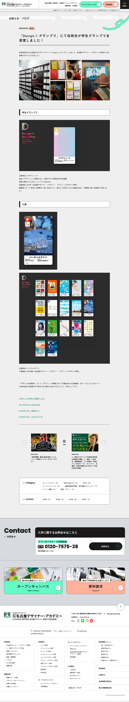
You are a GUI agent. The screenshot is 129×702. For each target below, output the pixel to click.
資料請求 (102, 668)
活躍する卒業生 (11, 683)
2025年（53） (60, 499)
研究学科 (43, 669)
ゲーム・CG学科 (46, 651)
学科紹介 (41, 642)
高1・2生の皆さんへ (107, 645)
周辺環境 (73, 657)
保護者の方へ (105, 657)
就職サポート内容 (12, 677)
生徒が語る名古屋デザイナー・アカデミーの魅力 (80, 653)
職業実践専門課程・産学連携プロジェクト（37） (81, 486)
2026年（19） (47, 499)
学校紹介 (7, 642)
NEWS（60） (87, 483)
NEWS (32, 28)
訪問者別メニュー (105, 642)
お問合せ (102, 675)
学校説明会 (44, 686)
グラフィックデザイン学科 (49, 660)
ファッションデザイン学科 (49, 666)
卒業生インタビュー (12, 687)
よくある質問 (10, 663)
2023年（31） (86, 499)
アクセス (9, 660)
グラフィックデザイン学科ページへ (32, 398)
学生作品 (43, 672)
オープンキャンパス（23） (52, 486)
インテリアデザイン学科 (48, 657)
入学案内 (71, 666)
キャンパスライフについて (78, 646)
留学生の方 (104, 654)
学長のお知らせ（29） (71, 483)
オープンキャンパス (45, 680)
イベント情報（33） (49, 489)
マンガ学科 (44, 645)
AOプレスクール (75, 678)
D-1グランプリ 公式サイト (29, 410)
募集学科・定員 (75, 673)
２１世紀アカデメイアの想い (15, 648)
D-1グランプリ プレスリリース (31, 417)
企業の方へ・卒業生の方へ (109, 660)
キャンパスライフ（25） (51, 483)
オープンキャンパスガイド (49, 683)
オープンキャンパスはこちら (29, 404)
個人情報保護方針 (105, 688)
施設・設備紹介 (11, 657)
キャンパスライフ (74, 642)
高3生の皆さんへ (106, 648)
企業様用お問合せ (105, 681)
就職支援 (7, 674)
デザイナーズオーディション (15, 680)
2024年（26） (73, 499)
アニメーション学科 (47, 648)
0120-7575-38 (84, 617)
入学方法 (73, 670)
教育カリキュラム (12, 651)
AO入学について (75, 675)
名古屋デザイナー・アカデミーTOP (62, 10)
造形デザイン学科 (46, 663)
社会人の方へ (105, 651)
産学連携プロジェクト (13, 654)
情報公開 (9, 666)
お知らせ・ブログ (77, 10)
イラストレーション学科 (48, 654)
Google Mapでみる (114, 614)
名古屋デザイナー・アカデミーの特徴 (18, 645)
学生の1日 (73, 649)
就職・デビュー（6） (68, 489)
